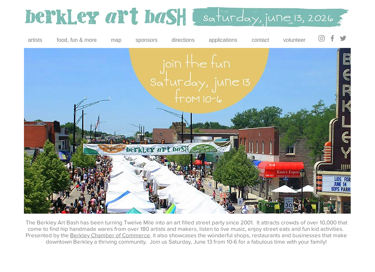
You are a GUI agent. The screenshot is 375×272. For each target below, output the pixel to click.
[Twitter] (343, 38)
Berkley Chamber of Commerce (110, 235)
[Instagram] (321, 38)
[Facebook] (332, 38)
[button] (187, 131)
